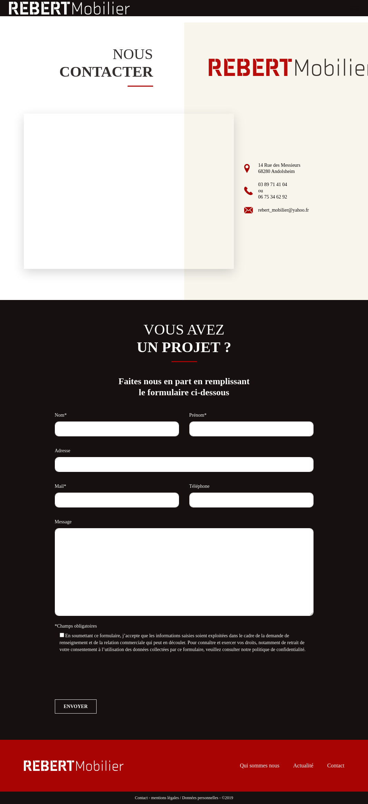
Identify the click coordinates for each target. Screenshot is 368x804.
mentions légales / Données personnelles (184, 797)
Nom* (61, 415)
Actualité (303, 765)
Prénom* (198, 415)
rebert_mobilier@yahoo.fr (283, 210)
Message (63, 521)
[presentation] (107, 674)
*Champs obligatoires (76, 626)
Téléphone (199, 486)
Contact (336, 765)
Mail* (60, 486)
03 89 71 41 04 (272, 184)
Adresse (62, 450)
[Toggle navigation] (354, 8)
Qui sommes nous (259, 765)
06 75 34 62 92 (272, 197)
